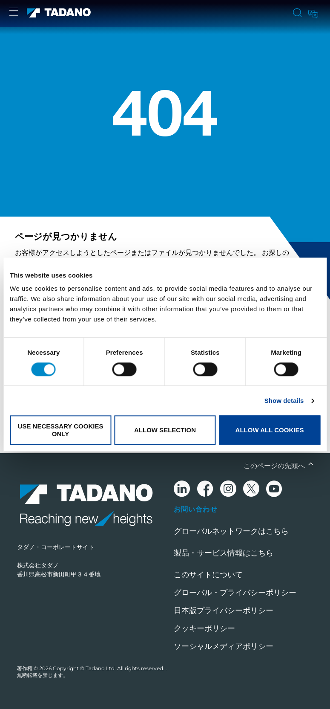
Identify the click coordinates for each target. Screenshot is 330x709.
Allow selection (165, 430)
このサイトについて (208, 574)
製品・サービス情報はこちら (223, 553)
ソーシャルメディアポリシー (223, 646)
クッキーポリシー (204, 628)
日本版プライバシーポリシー (223, 610)
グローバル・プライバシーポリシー (235, 592)
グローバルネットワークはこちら (231, 531)
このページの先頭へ (275, 466)
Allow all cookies (269, 430)
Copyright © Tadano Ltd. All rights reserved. (109, 668)
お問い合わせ (196, 509)
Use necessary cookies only (60, 430)
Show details (284, 400)
